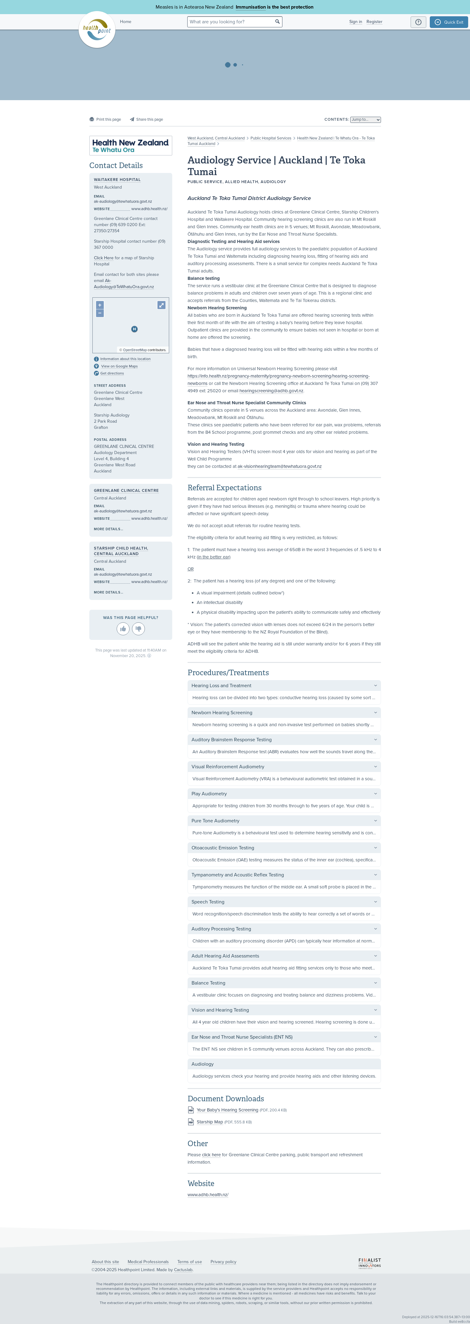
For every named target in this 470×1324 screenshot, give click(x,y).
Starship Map (210, 1122)
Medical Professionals (148, 1261)
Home (125, 21)
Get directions (112, 373)
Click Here (104, 257)
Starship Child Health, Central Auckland (121, 551)
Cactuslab (183, 1269)
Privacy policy (223, 1261)
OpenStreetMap (135, 350)
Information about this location (125, 359)
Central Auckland (230, 138)
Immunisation (251, 7)
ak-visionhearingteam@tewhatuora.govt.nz (280, 466)
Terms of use (189, 1261)
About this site (105, 1261)
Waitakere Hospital (117, 179)
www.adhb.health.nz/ (208, 1194)
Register (375, 21)
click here (211, 1155)
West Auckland (200, 138)
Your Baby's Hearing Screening (227, 1110)
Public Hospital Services (271, 138)
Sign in (355, 21)
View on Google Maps (119, 366)
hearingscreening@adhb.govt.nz (271, 391)
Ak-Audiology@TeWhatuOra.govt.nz (124, 283)
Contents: (336, 119)
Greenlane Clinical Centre (126, 490)
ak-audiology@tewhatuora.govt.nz (123, 201)
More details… (108, 529)
